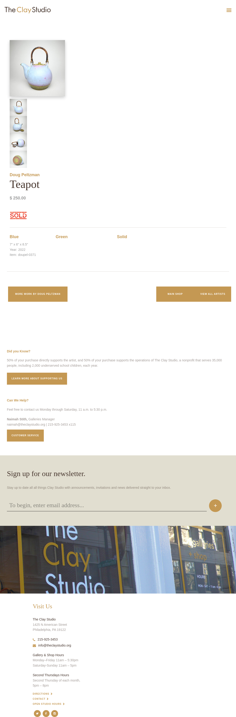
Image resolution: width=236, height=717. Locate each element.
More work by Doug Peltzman (37, 294)
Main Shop (175, 294)
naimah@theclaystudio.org (26, 424)
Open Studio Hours (47, 704)
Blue (14, 236)
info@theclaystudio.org (52, 645)
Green (62, 236)
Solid (122, 236)
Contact (39, 699)
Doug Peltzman (25, 175)
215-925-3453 (45, 639)
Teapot (3, 21)
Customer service (25, 435)
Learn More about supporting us (37, 378)
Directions (41, 694)
